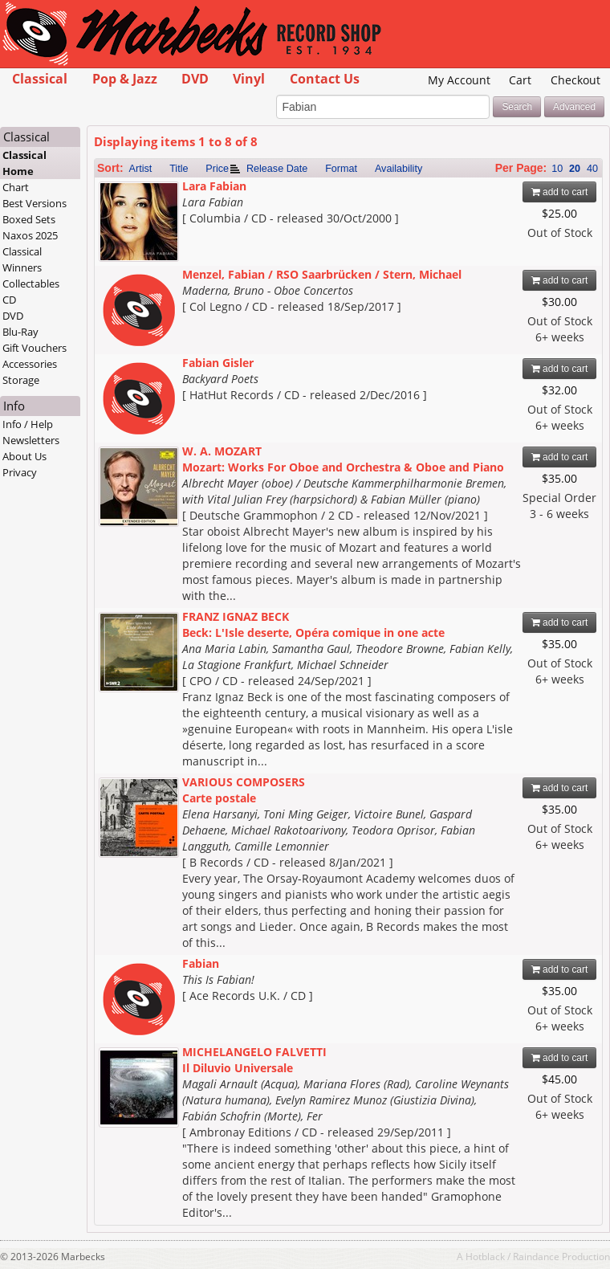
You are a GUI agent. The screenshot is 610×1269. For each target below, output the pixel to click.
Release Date (276, 168)
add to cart (559, 192)
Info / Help (27, 424)
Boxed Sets (28, 219)
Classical (39, 79)
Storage (20, 380)
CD (9, 299)
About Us (24, 456)
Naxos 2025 (30, 235)
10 (557, 168)
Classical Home (24, 163)
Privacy (19, 472)
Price (217, 168)
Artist (140, 168)
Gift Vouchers (34, 348)
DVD (195, 79)
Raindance (536, 1256)
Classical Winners (22, 259)
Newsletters (30, 440)
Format (341, 168)
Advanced (574, 106)
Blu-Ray (20, 331)
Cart (520, 80)
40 (592, 168)
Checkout (575, 80)
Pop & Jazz (124, 79)
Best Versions (34, 203)
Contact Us (325, 79)
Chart (15, 187)
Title (178, 168)
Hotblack (485, 1256)
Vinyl (249, 79)
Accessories (29, 364)
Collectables (30, 283)
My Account (459, 80)
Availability (398, 168)
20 (574, 168)
